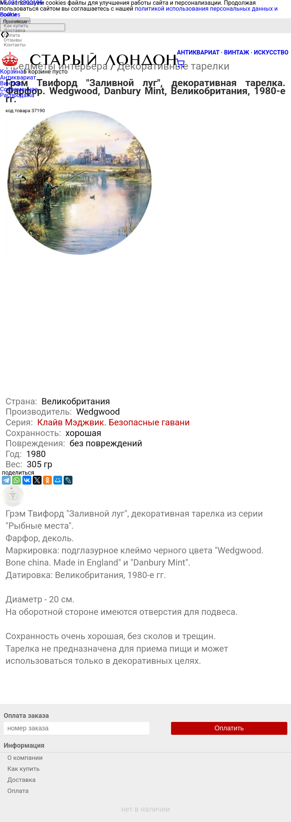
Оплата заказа (26, 715)
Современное (19, 89)
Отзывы (13, 40)
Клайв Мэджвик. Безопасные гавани (113, 422)
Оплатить (229, 728)
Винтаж (10, 83)
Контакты (15, 44)
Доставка (14, 30)
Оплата (12, 35)
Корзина (11, 71)
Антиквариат (18, 77)
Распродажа (17, 95)
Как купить (16, 25)
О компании (17, 21)
